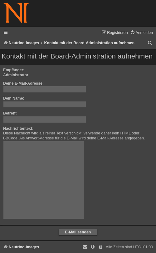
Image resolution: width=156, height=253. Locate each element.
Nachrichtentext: (18, 128)
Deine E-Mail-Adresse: (23, 83)
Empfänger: (13, 70)
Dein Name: (13, 98)
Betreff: (10, 113)
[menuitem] (141, 33)
